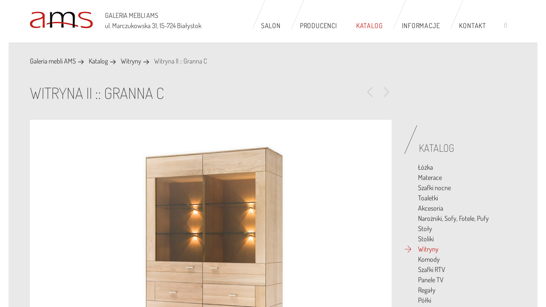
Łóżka (425, 167)
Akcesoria (430, 208)
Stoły (425, 228)
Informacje (421, 25)
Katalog (369, 25)
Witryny (131, 61)
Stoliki (426, 239)
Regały (427, 290)
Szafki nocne (434, 187)
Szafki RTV (431, 269)
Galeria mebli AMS (53, 61)
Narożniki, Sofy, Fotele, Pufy (453, 218)
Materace (430, 177)
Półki (424, 300)
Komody (429, 259)
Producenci (318, 25)
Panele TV (431, 279)
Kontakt (472, 25)
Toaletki (428, 198)
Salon (271, 25)
